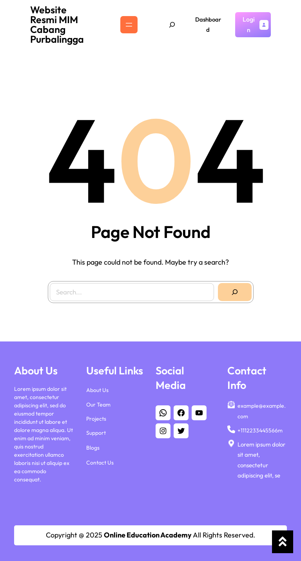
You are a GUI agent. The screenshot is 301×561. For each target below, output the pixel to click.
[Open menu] (129, 24)
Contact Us (100, 462)
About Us (97, 390)
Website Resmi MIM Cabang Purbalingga (57, 24)
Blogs (93, 447)
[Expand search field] (172, 25)
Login (249, 24)
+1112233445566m (260, 430)
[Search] (230, 287)
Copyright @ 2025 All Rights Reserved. (150, 534)
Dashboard (208, 24)
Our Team (98, 404)
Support (96, 432)
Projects (96, 418)
